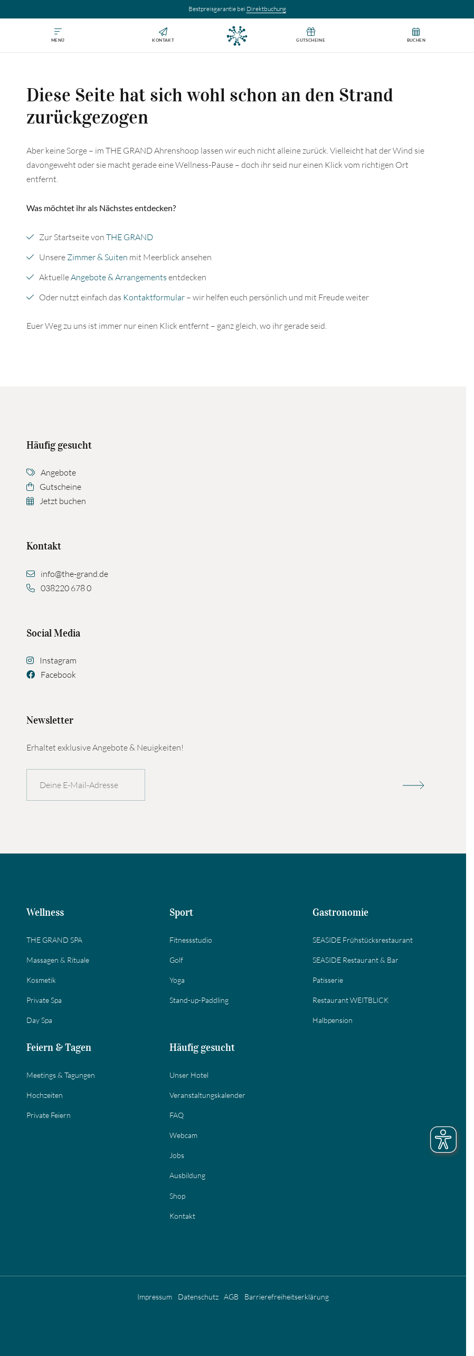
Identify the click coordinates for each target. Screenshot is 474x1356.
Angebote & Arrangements (119, 277)
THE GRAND (129, 237)
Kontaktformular (154, 297)
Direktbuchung (266, 9)
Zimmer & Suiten (97, 257)
